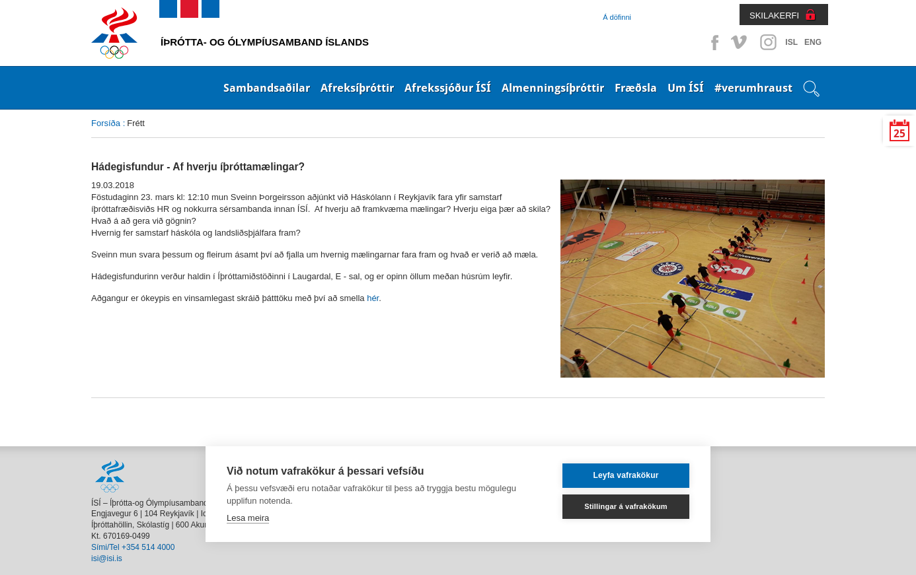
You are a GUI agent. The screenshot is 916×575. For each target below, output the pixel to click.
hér (373, 298)
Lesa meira (248, 518)
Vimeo (740, 42)
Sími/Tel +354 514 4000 (132, 547)
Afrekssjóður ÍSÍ (447, 87)
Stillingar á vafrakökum (626, 506)
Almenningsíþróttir (553, 87)
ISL (791, 42)
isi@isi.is (106, 558)
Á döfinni (617, 17)
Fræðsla (636, 87)
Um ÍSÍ (686, 87)
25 (899, 133)
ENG (812, 42)
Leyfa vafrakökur (625, 475)
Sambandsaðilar (266, 87)
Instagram (768, 42)
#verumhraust (753, 87)
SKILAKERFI (774, 15)
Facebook (712, 42)
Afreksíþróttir (357, 87)
